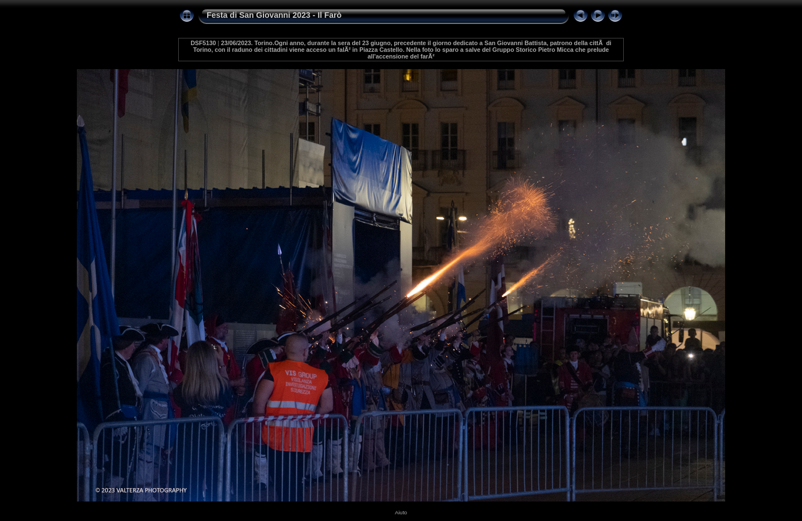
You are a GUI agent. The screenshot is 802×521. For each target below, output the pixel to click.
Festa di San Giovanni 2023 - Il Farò (274, 15)
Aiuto (401, 512)
